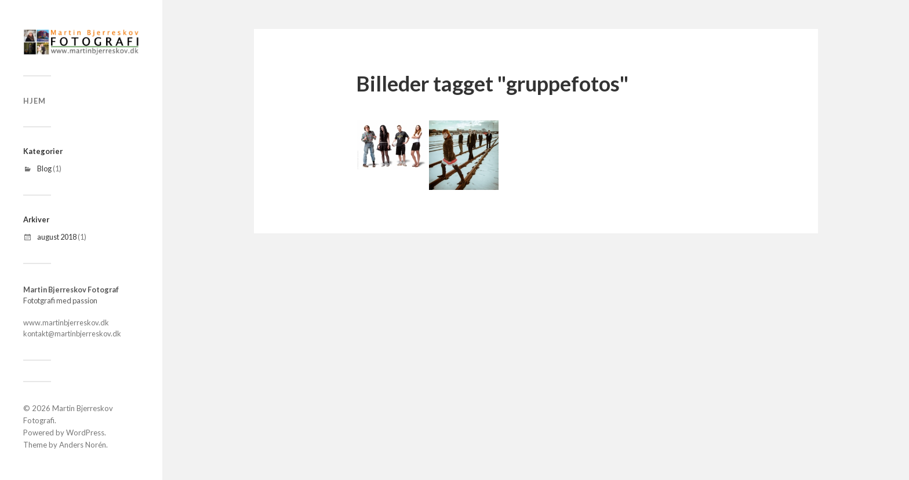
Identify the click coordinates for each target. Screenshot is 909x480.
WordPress (85, 432)
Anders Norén (82, 444)
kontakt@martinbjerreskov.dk (72, 333)
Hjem (34, 100)
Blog (44, 168)
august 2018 (57, 236)
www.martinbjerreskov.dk (66, 322)
